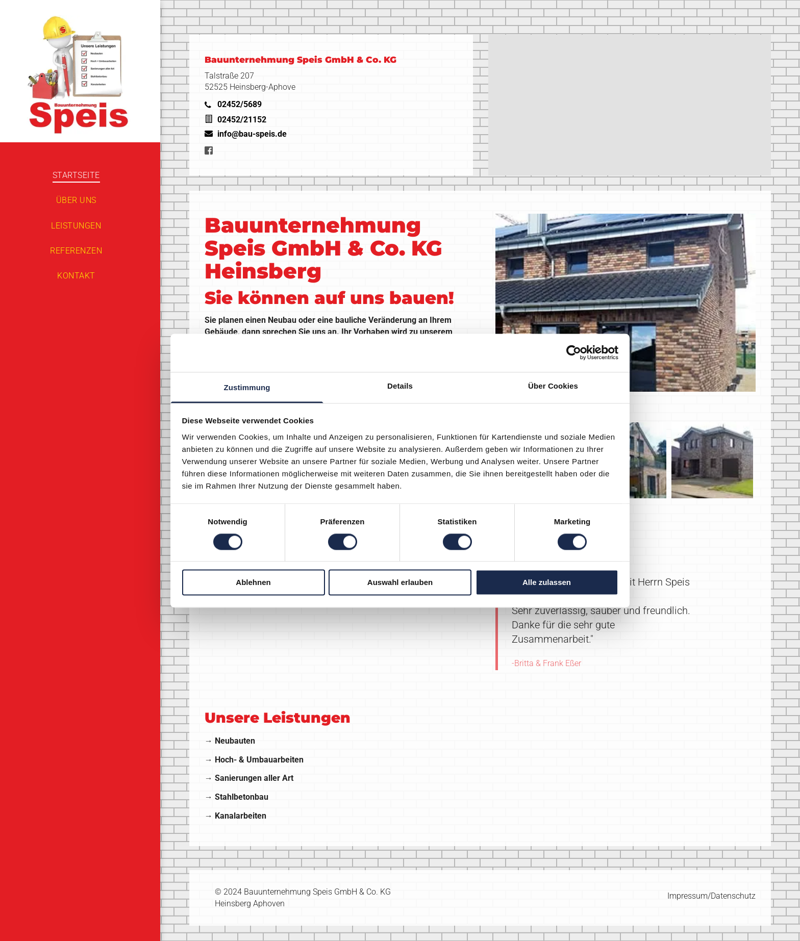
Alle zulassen (546, 582)
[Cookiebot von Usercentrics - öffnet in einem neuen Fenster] (573, 352)
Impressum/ (689, 896)
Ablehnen (253, 582)
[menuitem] (76, 175)
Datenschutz (733, 896)
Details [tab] (400, 386)
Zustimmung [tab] (247, 387)
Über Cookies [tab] (553, 386)
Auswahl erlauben (400, 582)
